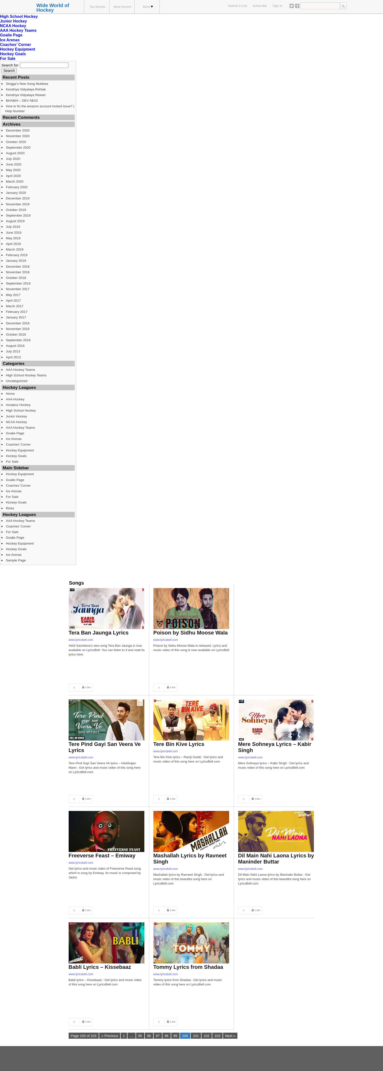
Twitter (291, 5)
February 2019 (17, 255)
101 (196, 1036)
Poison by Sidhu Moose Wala (190, 633)
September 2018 (18, 283)
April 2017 (13, 300)
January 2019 (16, 260)
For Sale (7, 58)
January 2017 (16, 317)
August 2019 (15, 221)
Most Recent (122, 7)
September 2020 (18, 147)
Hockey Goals (13, 54)
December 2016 (18, 323)
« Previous (109, 1036)
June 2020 (13, 164)
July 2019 (13, 227)
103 (217, 1036)
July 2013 (13, 351)
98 (167, 1036)
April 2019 (13, 244)
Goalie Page (11, 35)
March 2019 (14, 249)
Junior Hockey (13, 21)
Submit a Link (237, 6)
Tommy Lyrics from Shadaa (188, 967)
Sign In (277, 6)
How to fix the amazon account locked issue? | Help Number (39, 108)
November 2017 (18, 289)
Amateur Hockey (18, 405)
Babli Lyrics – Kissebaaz (100, 967)
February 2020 (17, 187)
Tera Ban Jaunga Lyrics (99, 633)
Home (10, 393)
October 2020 (16, 142)
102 (207, 1036)
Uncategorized (16, 381)
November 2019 (18, 204)
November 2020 (18, 136)
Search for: (10, 65)
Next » (230, 1036)
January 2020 (16, 193)
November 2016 (18, 329)
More (148, 7)
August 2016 (15, 346)
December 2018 (18, 266)
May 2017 (13, 295)
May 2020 (13, 170)
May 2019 (13, 238)
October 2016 (16, 334)
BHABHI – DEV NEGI (22, 100)
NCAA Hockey (13, 26)
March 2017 (14, 306)
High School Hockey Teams (26, 375)
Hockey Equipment (17, 49)
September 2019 (18, 215)
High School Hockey (19, 16)
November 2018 (18, 272)
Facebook (297, 5)
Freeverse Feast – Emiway (102, 855)
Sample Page (16, 560)
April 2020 (13, 176)
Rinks (10, 508)
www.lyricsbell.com (81, 640)
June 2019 (13, 232)
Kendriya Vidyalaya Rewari (26, 95)
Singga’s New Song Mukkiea (27, 84)
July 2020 (13, 159)
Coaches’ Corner (15, 45)
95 (140, 1036)
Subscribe (260, 6)
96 (149, 1036)
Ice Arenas (10, 40)
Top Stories (97, 7)
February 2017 (17, 312)
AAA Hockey (15, 399)
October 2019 (16, 210)
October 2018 (16, 278)
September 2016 (18, 340)
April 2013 (13, 357)
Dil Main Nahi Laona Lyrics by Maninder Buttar (276, 858)
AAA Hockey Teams (18, 30)
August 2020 (15, 153)
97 (158, 1036)
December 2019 (18, 198)
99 (175, 1036)
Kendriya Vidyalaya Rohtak (26, 89)
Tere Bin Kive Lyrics (178, 744)
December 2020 (18, 130)
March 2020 (14, 181)
